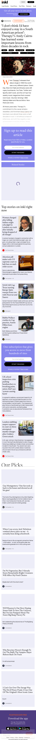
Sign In (23, 2)
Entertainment (18, 21)
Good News (13, 6)
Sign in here (24, 158)
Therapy (4, 50)
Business (28, 6)
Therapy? (16, 80)
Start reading (24, 14)
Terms (7, 737)
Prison (11, 50)
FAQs (16, 737)
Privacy (12, 737)
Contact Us (27, 737)
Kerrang (10, 52)
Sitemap (21, 737)
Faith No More (30, 50)
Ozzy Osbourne (19, 50)
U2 (27, 52)
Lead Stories (5, 6)
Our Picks (22, 6)
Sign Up (31, 2)
